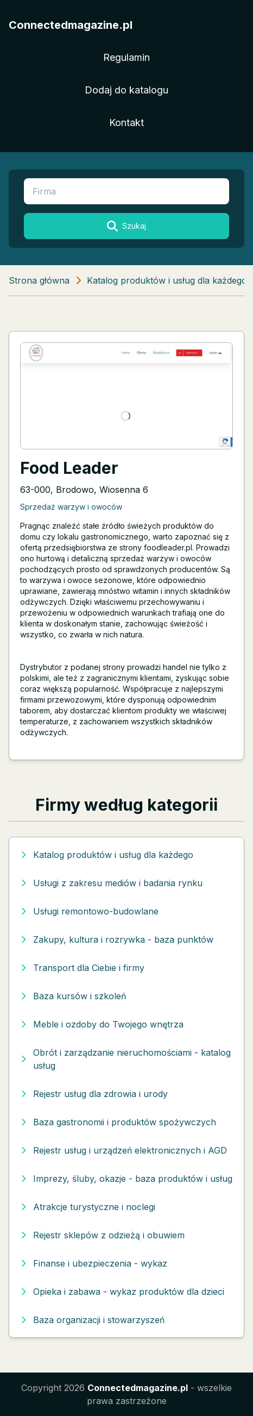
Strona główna (39, 280)
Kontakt (126, 122)
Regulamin (126, 57)
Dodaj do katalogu (126, 90)
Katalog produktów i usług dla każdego (167, 280)
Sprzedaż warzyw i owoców (71, 506)
